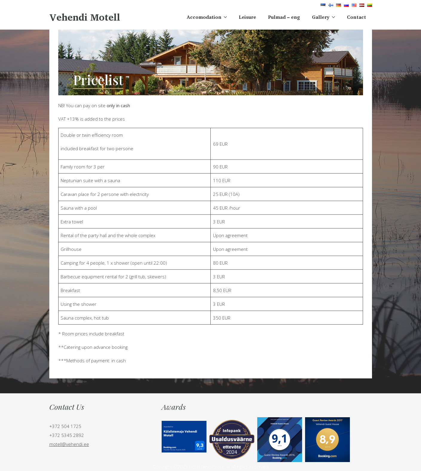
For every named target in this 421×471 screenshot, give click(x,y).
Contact (356, 17)
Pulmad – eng (284, 17)
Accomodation (204, 17)
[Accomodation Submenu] (227, 17)
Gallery (321, 17)
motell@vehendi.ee (69, 444)
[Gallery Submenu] (335, 17)
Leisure (247, 17)
